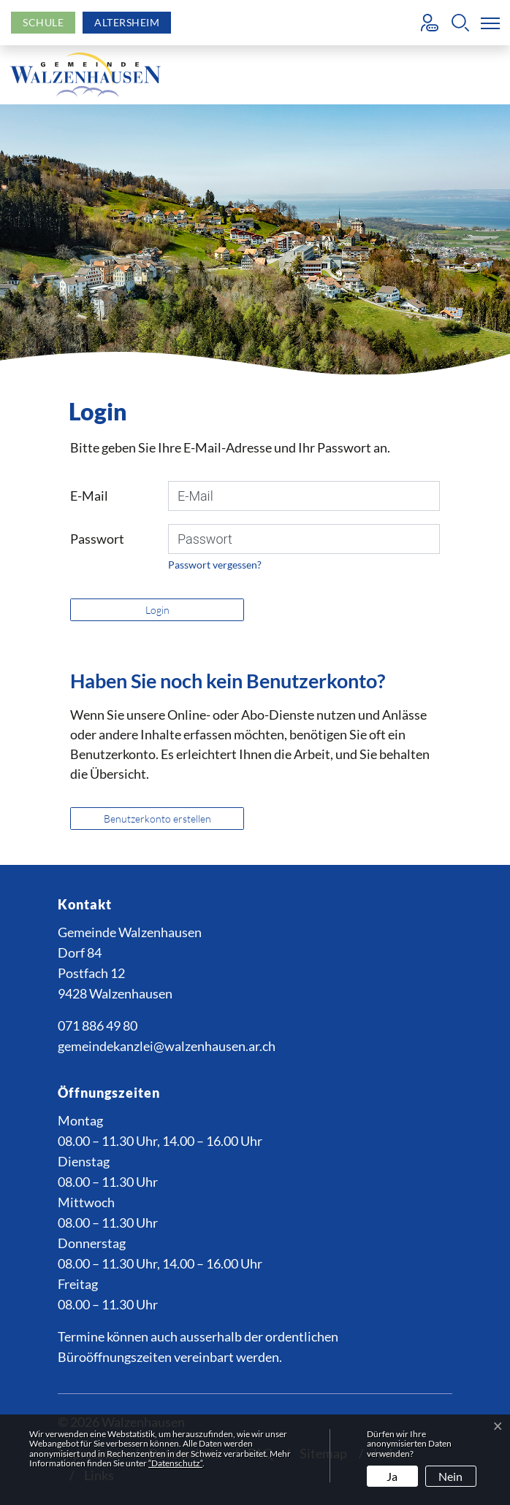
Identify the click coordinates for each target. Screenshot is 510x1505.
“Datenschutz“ (175, 1463)
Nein (450, 1476)
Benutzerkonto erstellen (157, 818)
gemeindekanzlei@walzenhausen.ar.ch (166, 1046)
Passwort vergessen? (215, 564)
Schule (43, 22)
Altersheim (126, 22)
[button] (460, 22)
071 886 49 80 (97, 1025)
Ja (392, 1476)
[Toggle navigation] (487, 22)
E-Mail (89, 496)
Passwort (97, 539)
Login (157, 610)
